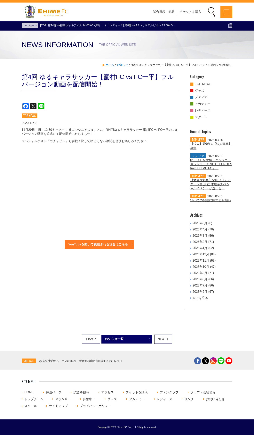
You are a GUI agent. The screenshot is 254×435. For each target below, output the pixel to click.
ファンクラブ (169, 392)
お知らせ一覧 (114, 339)
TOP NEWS (203, 84)
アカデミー (202, 103)
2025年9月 (200, 273)
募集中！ (89, 399)
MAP (117, 360)
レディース (202, 110)
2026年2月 (200, 241)
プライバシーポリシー (95, 406)
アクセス (107, 392)
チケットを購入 (190, 11)
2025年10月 (201, 266)
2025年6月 (200, 291)
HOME (29, 392)
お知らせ (122, 64)
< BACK (91, 339)
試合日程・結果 (164, 11)
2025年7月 (200, 285)
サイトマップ (58, 406)
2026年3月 (200, 235)
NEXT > (163, 339)
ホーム (110, 64)
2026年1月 (200, 248)
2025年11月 (201, 260)
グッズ (199, 90)
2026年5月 (200, 223)
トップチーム (33, 399)
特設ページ (53, 392)
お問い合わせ (215, 399)
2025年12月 (201, 254)
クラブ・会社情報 (203, 392)
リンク (189, 399)
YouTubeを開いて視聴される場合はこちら (98, 244)
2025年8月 (200, 279)
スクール (201, 117)
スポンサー (63, 399)
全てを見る (200, 298)
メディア (201, 97)
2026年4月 (200, 229)
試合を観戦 (81, 392)
